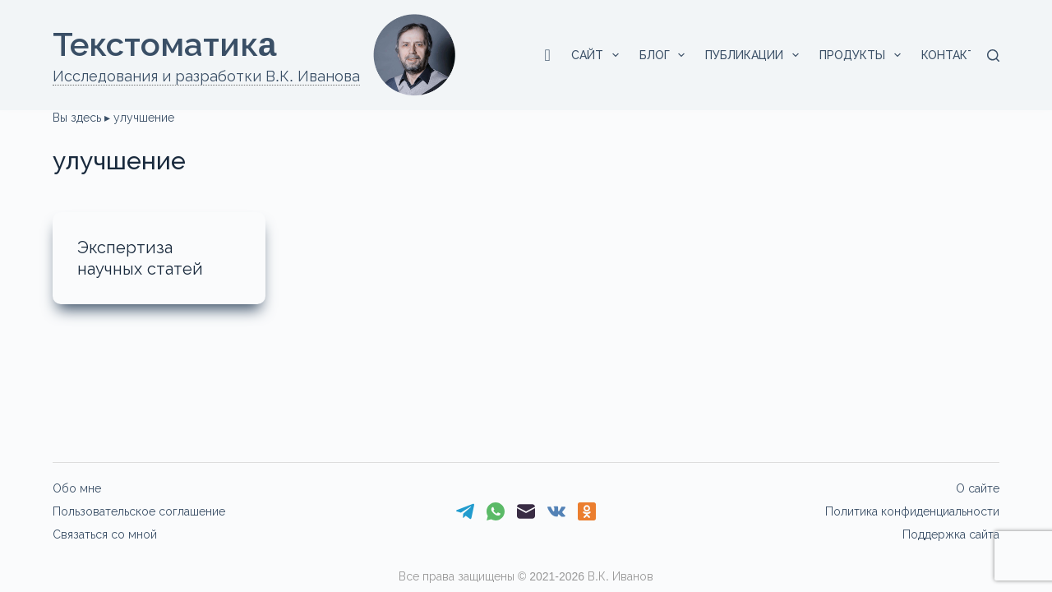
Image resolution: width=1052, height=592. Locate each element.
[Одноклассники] (587, 511)
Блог (665, 55)
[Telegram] (465, 511)
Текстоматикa (164, 44)
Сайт (598, 55)
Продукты (863, 55)
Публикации (755, 55)
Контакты (964, 55)
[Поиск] (993, 55)
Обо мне (77, 488)
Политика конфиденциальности (912, 511)
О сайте (977, 488)
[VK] (556, 511)
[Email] (526, 511)
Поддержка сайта (950, 534)
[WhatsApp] (496, 511)
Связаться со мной (105, 534)
